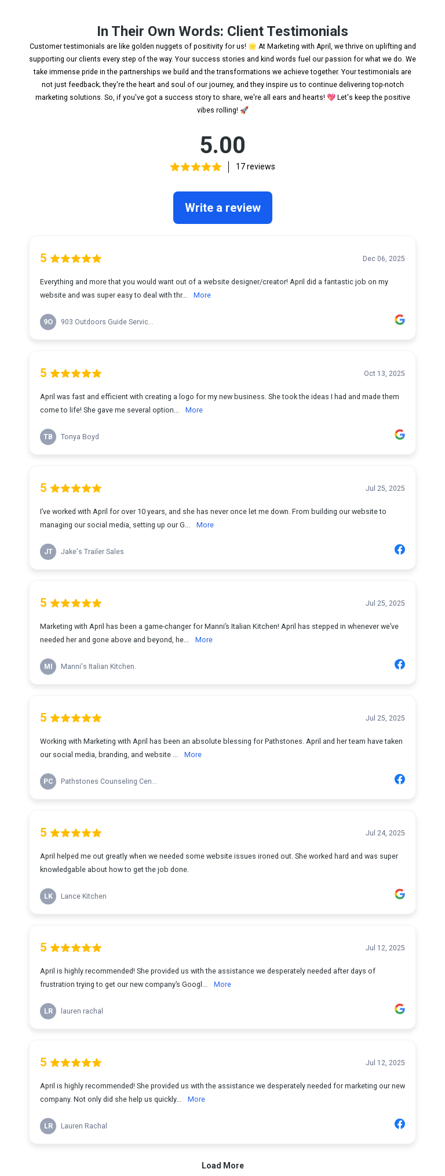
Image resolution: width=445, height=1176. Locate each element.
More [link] (202, 295)
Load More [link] (223, 1165)
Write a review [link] (223, 208)
